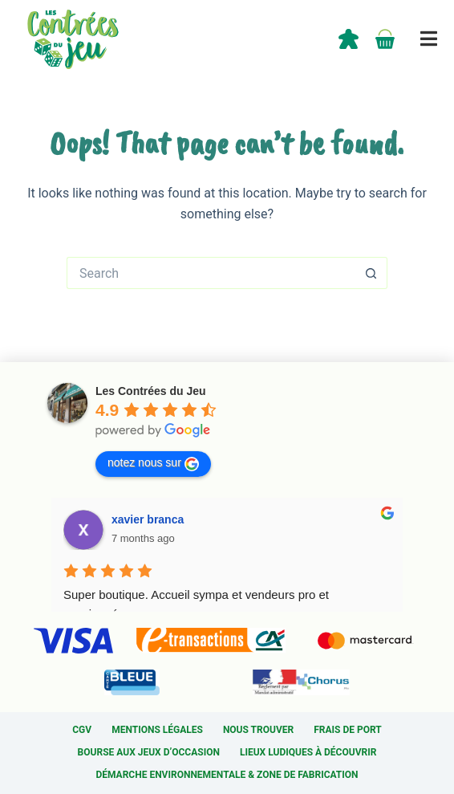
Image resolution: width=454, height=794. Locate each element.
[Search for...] (211, 273)
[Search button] (371, 273)
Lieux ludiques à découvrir (308, 752)
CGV (81, 729)
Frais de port (348, 729)
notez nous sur (153, 463)
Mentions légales (157, 729)
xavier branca (147, 519)
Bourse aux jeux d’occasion (149, 752)
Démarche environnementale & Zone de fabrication (226, 774)
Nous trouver (258, 729)
